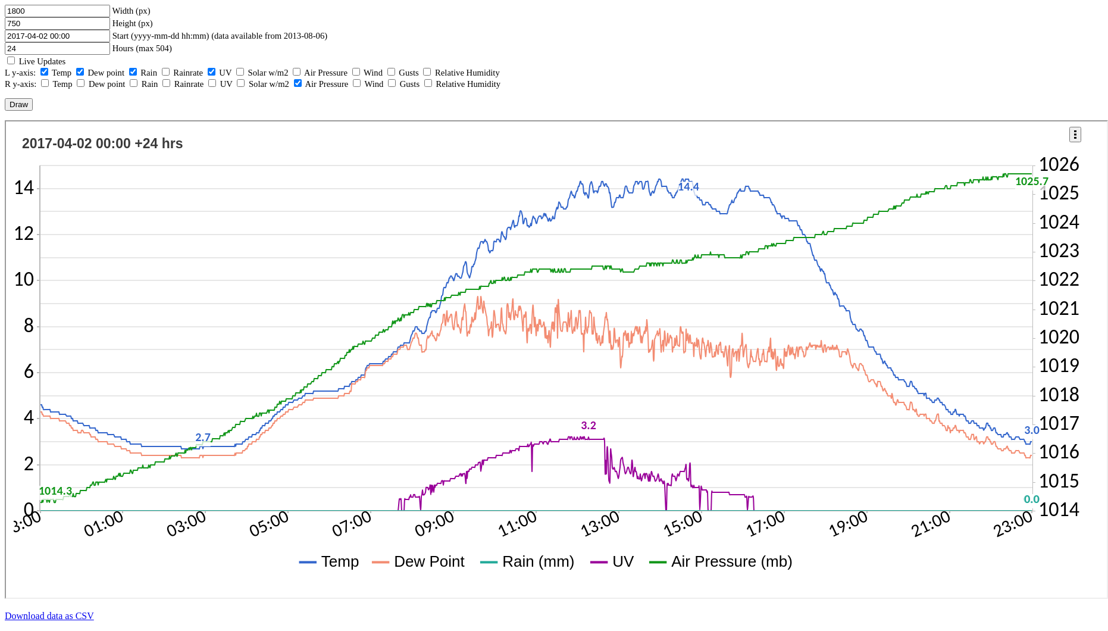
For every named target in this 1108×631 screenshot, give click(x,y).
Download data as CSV (49, 616)
